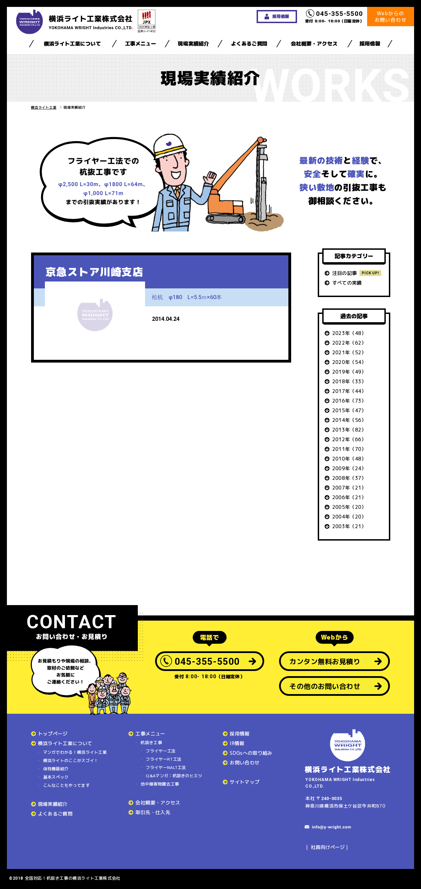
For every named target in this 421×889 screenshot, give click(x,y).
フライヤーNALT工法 (166, 767)
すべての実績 (347, 282)
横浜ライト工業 (44, 107)
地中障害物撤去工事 (160, 784)
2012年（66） (349, 439)
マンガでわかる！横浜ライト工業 (75, 752)
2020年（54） (349, 362)
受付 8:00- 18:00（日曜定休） (334, 16)
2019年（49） (349, 371)
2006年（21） (349, 497)
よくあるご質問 (249, 43)
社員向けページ (328, 847)
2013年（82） (349, 429)
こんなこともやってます (66, 785)
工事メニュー (140, 43)
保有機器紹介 (56, 769)
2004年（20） (349, 516)
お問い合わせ (244, 762)
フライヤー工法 (160, 751)
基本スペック (56, 777)
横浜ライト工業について (72, 43)
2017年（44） (349, 391)
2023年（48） (349, 333)
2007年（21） (349, 487)
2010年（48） (349, 458)
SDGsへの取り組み (251, 753)
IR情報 (237, 743)
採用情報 (370, 43)
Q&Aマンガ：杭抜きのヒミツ (174, 776)
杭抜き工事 (151, 742)
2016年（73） (349, 400)
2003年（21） (349, 526)
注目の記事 (344, 273)
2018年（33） (349, 381)
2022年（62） (349, 342)
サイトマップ (244, 782)
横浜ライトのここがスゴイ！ (70, 760)
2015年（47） (349, 410)
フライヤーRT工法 (163, 759)
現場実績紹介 (193, 43)
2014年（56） (349, 420)
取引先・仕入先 (152, 812)
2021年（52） (349, 352)
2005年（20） (349, 507)
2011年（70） (349, 449)
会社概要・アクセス (314, 43)
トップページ (53, 733)
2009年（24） (349, 468)
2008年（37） (349, 478)
